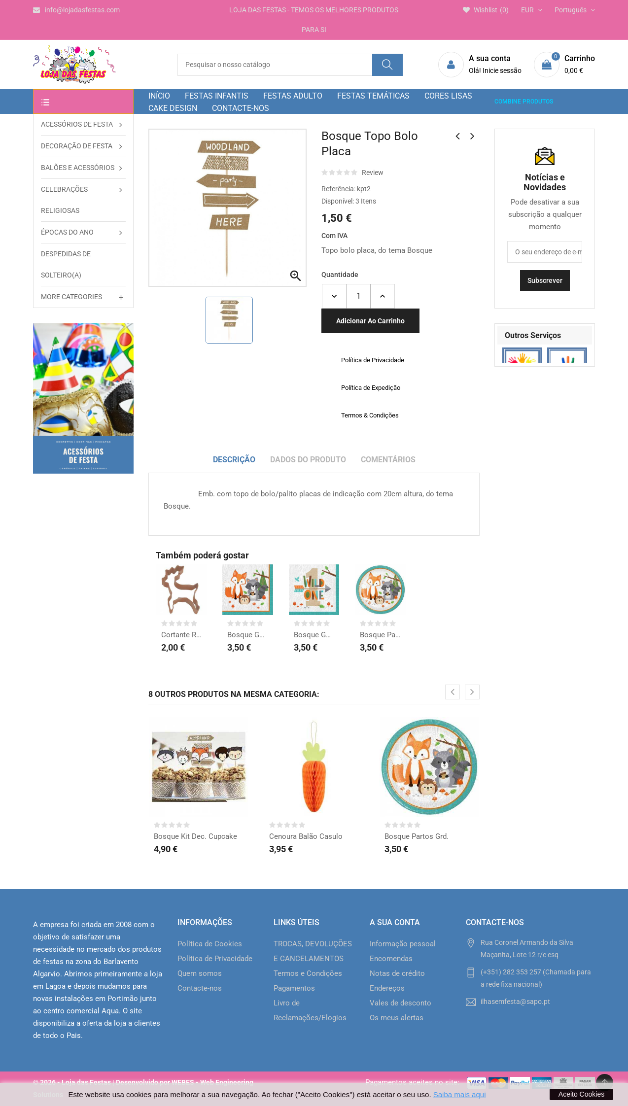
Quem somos (199, 973)
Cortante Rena (181, 634)
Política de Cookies (209, 943)
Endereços (387, 988)
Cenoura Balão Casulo (306, 836)
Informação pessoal (403, 943)
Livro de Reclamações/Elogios (310, 1010)
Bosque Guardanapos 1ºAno (314, 634)
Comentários (388, 459)
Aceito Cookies (581, 1094)
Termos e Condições (308, 973)
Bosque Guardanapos (247, 634)
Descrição (234, 459)
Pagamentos (294, 988)
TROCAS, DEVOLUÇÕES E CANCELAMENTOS (313, 951)
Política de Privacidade (214, 958)
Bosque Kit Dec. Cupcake (195, 836)
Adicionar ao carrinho (370, 321)
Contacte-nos (199, 988)
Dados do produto (308, 459)
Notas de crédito (397, 973)
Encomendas (391, 958)
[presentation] (452, 692)
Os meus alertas (396, 1017)
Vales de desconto (400, 1003)
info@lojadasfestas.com (76, 10)
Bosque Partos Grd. (380, 634)
